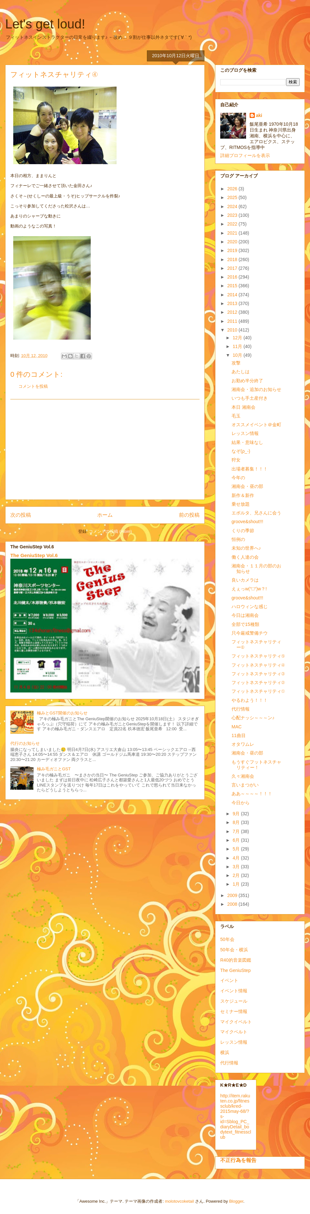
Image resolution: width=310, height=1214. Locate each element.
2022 (233, 224)
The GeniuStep (235, 970)
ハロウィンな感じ (250, 606)
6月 (236, 840)
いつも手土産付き (250, 398)
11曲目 (239, 735)
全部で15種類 (245, 624)
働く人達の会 (245, 557)
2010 (233, 330)
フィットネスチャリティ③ (258, 673)
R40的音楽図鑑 (235, 960)
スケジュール (233, 1001)
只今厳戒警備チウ (250, 633)
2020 (233, 241)
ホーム (105, 515)
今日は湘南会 (245, 615)
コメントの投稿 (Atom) (110, 531)
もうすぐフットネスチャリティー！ (256, 764)
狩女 (236, 459)
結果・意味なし (247, 442)
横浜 (224, 1052)
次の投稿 (20, 515)
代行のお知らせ (25, 743)
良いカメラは (245, 580)
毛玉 (236, 415)
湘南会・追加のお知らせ (256, 389)
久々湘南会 (243, 776)
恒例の (238, 539)
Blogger (236, 1201)
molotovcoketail (179, 1201)
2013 (233, 303)
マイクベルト (233, 1031)
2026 (233, 188)
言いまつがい (245, 784)
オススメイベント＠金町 (256, 424)
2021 (233, 233)
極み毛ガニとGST (54, 768)
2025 (233, 197)
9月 (236, 813)
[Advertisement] (105, 449)
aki (259, 115)
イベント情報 (233, 990)
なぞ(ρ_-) (241, 451)
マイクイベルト (236, 1021)
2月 (236, 875)
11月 (237, 346)
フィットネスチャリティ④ (258, 665)
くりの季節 (243, 530)
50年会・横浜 (234, 949)
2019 (233, 250)
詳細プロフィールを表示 (245, 155)
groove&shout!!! (247, 521)
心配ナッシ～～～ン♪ (253, 717)
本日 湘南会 (243, 407)
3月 (236, 866)
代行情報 (241, 709)
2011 (233, 321)
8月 (236, 822)
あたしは (241, 371)
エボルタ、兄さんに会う (256, 512)
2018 (233, 259)
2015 (233, 285)
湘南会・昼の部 (247, 486)
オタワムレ (243, 744)
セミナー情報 (233, 1011)
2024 (233, 206)
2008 (233, 904)
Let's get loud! (45, 24)
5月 (236, 848)
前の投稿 (189, 515)
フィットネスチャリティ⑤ (258, 656)
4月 (236, 857)
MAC (237, 726)
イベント (229, 980)
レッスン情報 (245, 433)
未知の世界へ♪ (246, 548)
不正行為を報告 (238, 1160)
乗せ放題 (241, 504)
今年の (238, 477)
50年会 (227, 939)
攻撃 (236, 362)
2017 (233, 268)
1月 (236, 884)
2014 (233, 294)
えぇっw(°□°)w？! (249, 588)
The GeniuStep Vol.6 (34, 555)
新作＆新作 (243, 495)
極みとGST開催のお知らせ (62, 713)
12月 (237, 337)
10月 (237, 355)
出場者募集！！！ (250, 468)
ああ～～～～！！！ (252, 793)
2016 (233, 277)
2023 (233, 215)
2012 (233, 312)
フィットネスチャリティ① (258, 691)
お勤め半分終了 (247, 380)
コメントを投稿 (33, 386)
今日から (241, 802)
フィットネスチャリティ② (258, 682)
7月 (236, 831)
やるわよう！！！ (250, 700)
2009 (233, 895)
